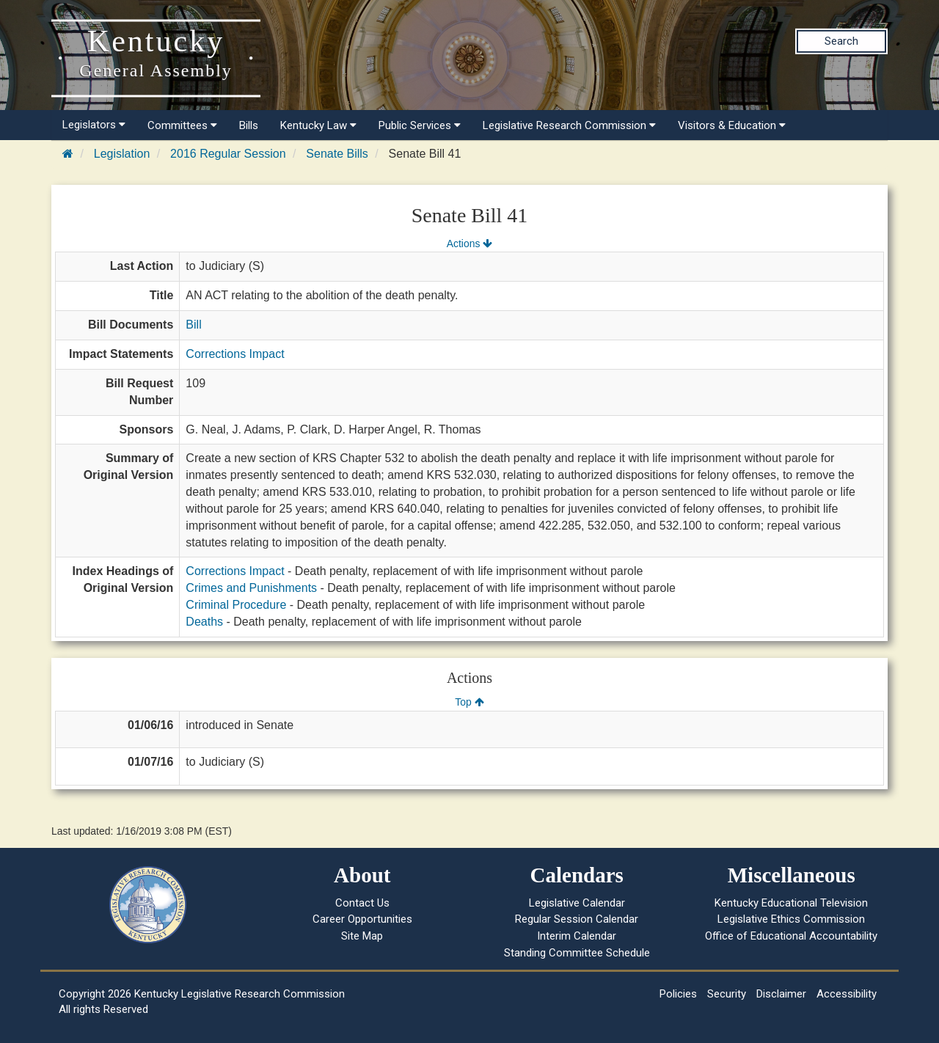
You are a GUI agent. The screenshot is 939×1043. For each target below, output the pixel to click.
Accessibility (846, 993)
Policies (678, 993)
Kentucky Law (318, 125)
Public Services (420, 125)
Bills (248, 125)
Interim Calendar (576, 936)
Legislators (93, 124)
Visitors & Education (732, 125)
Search (841, 41)
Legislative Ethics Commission (791, 919)
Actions (469, 243)
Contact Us (362, 903)
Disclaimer (781, 993)
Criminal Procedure (236, 605)
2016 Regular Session (227, 153)
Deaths (204, 621)
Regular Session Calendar (576, 919)
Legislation (122, 153)
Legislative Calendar (577, 903)
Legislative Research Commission (569, 125)
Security (726, 993)
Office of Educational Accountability (791, 936)
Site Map (362, 936)
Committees (182, 125)
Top (469, 702)
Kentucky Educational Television (791, 903)
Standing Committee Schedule (577, 952)
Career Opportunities (362, 919)
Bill (193, 324)
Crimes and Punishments (251, 588)
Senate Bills (337, 153)
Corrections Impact (235, 354)
